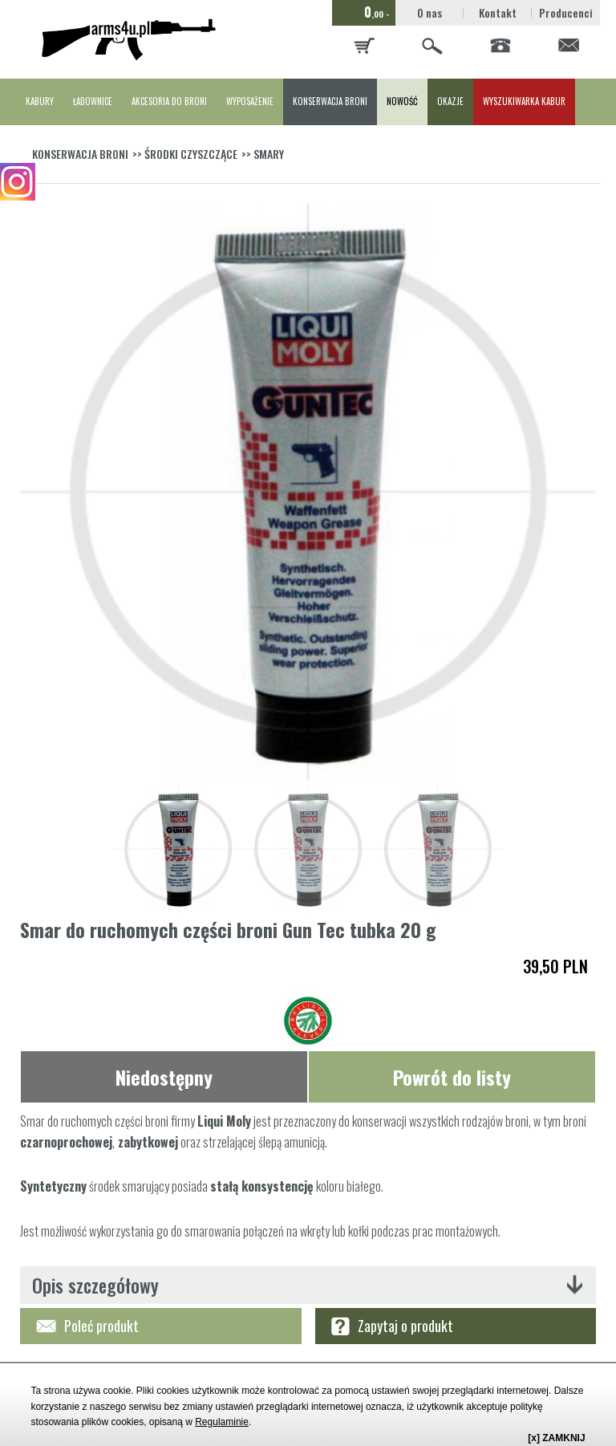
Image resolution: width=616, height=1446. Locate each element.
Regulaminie (222, 1422)
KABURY (40, 101)
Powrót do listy (452, 1076)
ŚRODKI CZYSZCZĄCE (190, 153)
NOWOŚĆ (402, 101)
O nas (429, 12)
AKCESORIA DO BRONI (169, 101)
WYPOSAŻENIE (250, 101)
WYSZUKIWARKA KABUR (524, 101)
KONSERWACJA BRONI (330, 101)
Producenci (566, 12)
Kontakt (498, 12)
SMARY (268, 153)
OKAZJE (450, 101)
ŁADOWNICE (92, 101)
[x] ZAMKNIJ (556, 1438)
